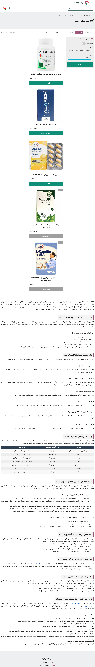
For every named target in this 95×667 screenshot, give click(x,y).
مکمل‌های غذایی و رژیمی (84, 15)
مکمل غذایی (38, 459)
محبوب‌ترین (54, 32)
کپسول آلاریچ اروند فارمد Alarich (17, 72)
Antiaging (89, 50)
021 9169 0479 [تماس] (46, 558)
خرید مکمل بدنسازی (47, 600)
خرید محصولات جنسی (47, 604)
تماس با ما (47, 632)
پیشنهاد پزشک (44, 32)
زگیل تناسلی (47, 612)
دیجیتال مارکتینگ (89, 665)
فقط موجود (89, 43)
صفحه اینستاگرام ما (47, 636)
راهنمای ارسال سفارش (47, 579)
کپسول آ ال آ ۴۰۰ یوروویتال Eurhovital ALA (48, 123)
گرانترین (63, 32)
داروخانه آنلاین (89, 501)
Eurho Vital (71, 50)
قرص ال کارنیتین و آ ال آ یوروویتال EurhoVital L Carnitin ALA (48, 175)
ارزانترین (71, 32)
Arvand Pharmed (80, 50)
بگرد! (79, 65)
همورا (79, 665)
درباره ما (47, 628)
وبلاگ (48, 624)
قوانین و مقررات (47, 587)
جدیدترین (79, 32)
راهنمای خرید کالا (47, 575)
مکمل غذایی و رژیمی (74, 499)
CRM (82, 664)
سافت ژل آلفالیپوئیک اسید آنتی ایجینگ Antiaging (48, 73)
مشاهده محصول (17, 135)
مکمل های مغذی (72, 15)
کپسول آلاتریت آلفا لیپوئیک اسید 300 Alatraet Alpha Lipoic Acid (17, 124)
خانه (93, 15)
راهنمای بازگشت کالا (47, 583)
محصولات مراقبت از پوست (47, 608)
